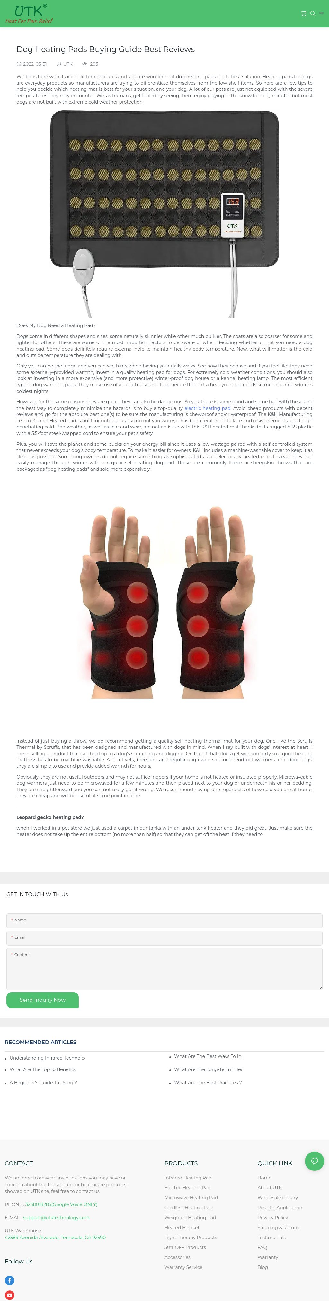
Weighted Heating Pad (190, 1218)
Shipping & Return (278, 1227)
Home (264, 1178)
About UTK (269, 1188)
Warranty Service (183, 1267)
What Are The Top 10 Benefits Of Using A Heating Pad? (43, 1069)
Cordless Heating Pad (188, 1208)
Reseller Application (279, 1208)
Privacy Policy (272, 1218)
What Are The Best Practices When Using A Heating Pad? (208, 1083)
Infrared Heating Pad (187, 1178)
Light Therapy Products (190, 1237)
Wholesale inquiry (277, 1198)
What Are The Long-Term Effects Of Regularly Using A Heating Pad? (208, 1069)
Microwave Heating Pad (191, 1198)
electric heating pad (207, 408)
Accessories (177, 1257)
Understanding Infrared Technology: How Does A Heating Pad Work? (47, 1058)
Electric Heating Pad (187, 1188)
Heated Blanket (182, 1227)
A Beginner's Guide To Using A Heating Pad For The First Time (43, 1083)
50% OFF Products (185, 1247)
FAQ (262, 1247)
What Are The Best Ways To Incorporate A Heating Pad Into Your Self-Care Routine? (208, 1056)
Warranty (267, 1257)
